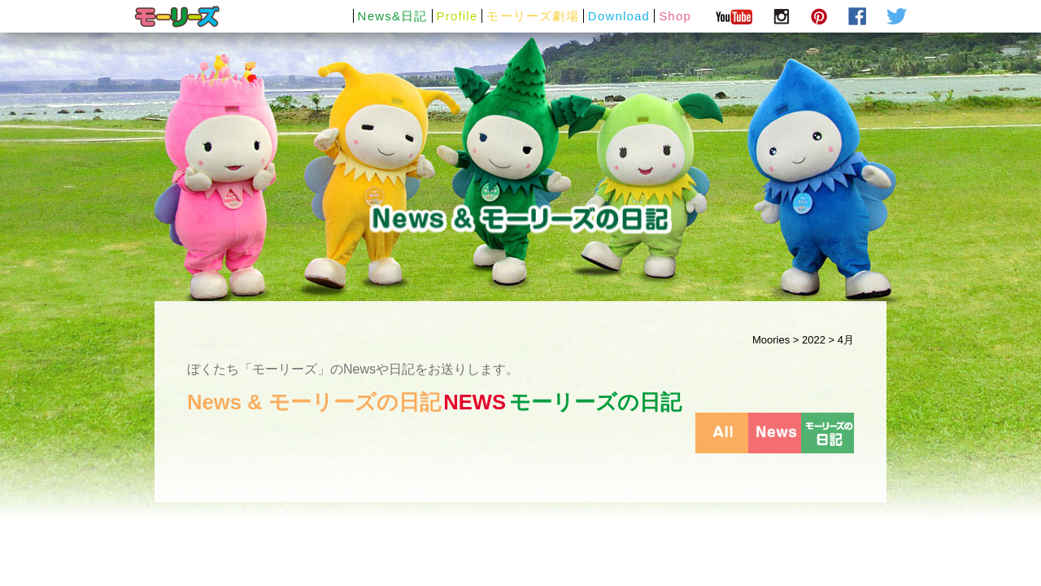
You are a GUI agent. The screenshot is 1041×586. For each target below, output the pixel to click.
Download (619, 16)
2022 (813, 340)
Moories (771, 340)
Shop (675, 16)
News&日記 (393, 16)
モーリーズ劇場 (532, 16)
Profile (457, 16)
